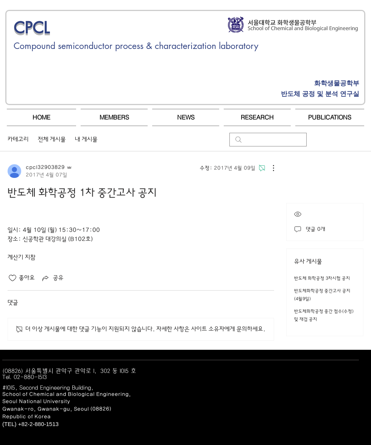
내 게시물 (86, 139)
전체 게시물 (52, 139)
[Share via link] (52, 278)
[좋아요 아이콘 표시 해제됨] (12, 278)
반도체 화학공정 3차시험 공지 (322, 278)
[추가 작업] (269, 168)
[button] (114, 117)
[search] (268, 139)
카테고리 (18, 139)
